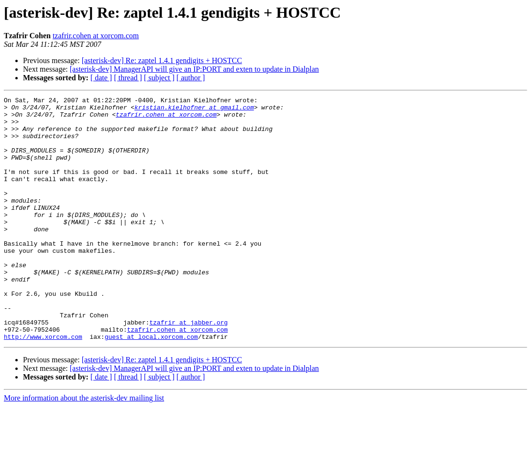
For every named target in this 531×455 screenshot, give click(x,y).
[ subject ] (159, 78)
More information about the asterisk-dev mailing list (84, 447)
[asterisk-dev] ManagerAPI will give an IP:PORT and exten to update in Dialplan (194, 69)
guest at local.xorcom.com (151, 385)
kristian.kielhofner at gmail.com (194, 110)
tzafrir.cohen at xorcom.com (96, 36)
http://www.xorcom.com (43, 385)
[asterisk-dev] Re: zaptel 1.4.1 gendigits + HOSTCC (162, 60)
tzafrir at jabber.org (188, 368)
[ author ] (191, 78)
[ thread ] (128, 78)
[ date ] (101, 78)
